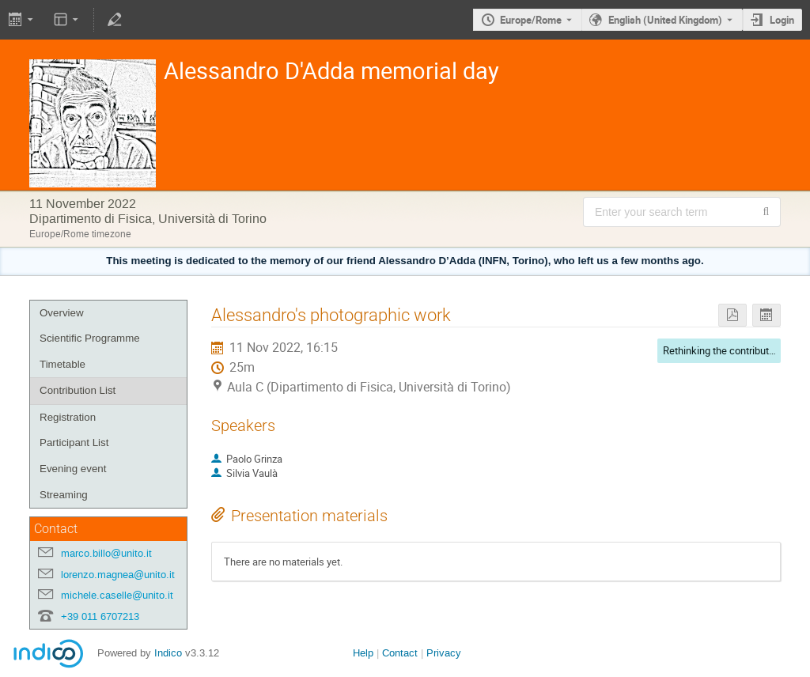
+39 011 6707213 (100, 616)
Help (363, 653)
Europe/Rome (531, 20)
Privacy (443, 653)
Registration (68, 417)
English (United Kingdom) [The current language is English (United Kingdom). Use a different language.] (665, 20)
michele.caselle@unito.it (117, 595)
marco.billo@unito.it (106, 553)
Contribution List (77, 390)
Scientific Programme (90, 338)
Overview (62, 313)
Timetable (62, 364)
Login (782, 20)
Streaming (64, 495)
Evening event (73, 469)
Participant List (74, 442)
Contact (400, 653)
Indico (168, 653)
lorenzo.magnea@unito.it (118, 574)
